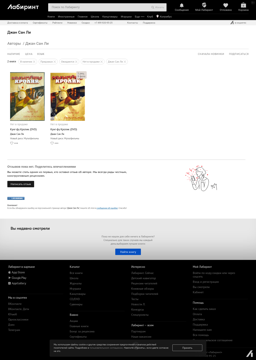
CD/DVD (75, 299)
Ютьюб (12, 314)
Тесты (134, 299)
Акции (74, 321)
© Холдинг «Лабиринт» (208, 352)
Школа (95, 16)
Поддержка (149, 22)
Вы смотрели (201, 287)
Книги (51, 16)
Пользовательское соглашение (212, 340)
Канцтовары (110, 16)
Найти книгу (128, 252)
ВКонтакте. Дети (18, 309)
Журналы (76, 283)
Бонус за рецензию (82, 331)
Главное (83, 16)
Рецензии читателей (144, 283)
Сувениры (76, 304)
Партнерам (138, 331)
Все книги (76, 273)
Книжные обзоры (142, 288)
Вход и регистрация (206, 282)
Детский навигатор (143, 278)
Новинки (72, 22)
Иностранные (66, 16)
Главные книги (79, 326)
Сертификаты (40, 22)
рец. (81, 73)
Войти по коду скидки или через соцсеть (214, 274)
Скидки (86, 22)
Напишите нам (202, 330)
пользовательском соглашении (106, 347)
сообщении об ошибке (107, 208)
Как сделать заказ (204, 309)
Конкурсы (137, 309)
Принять (187, 347)
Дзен (11, 325)
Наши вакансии (141, 336)
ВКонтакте (15, 304)
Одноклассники (18, 319)
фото (81, 76)
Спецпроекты (140, 315)
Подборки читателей (144, 294)
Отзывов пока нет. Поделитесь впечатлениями (41, 166)
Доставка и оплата (17, 22)
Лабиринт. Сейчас (142, 273)
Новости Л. (138, 304)
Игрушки (126, 16)
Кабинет (198, 292)
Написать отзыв (21, 184)
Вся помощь (201, 335)
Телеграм (14, 330)
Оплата (197, 314)
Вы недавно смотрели (30, 228)
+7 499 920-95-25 (103, 22)
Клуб (150, 16)
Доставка (199, 319)
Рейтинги (57, 22)
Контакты (132, 22)
